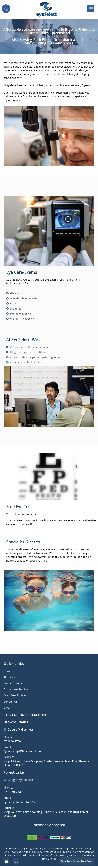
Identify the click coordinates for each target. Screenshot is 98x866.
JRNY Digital (49, 858)
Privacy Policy (67, 855)
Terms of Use (49, 855)
